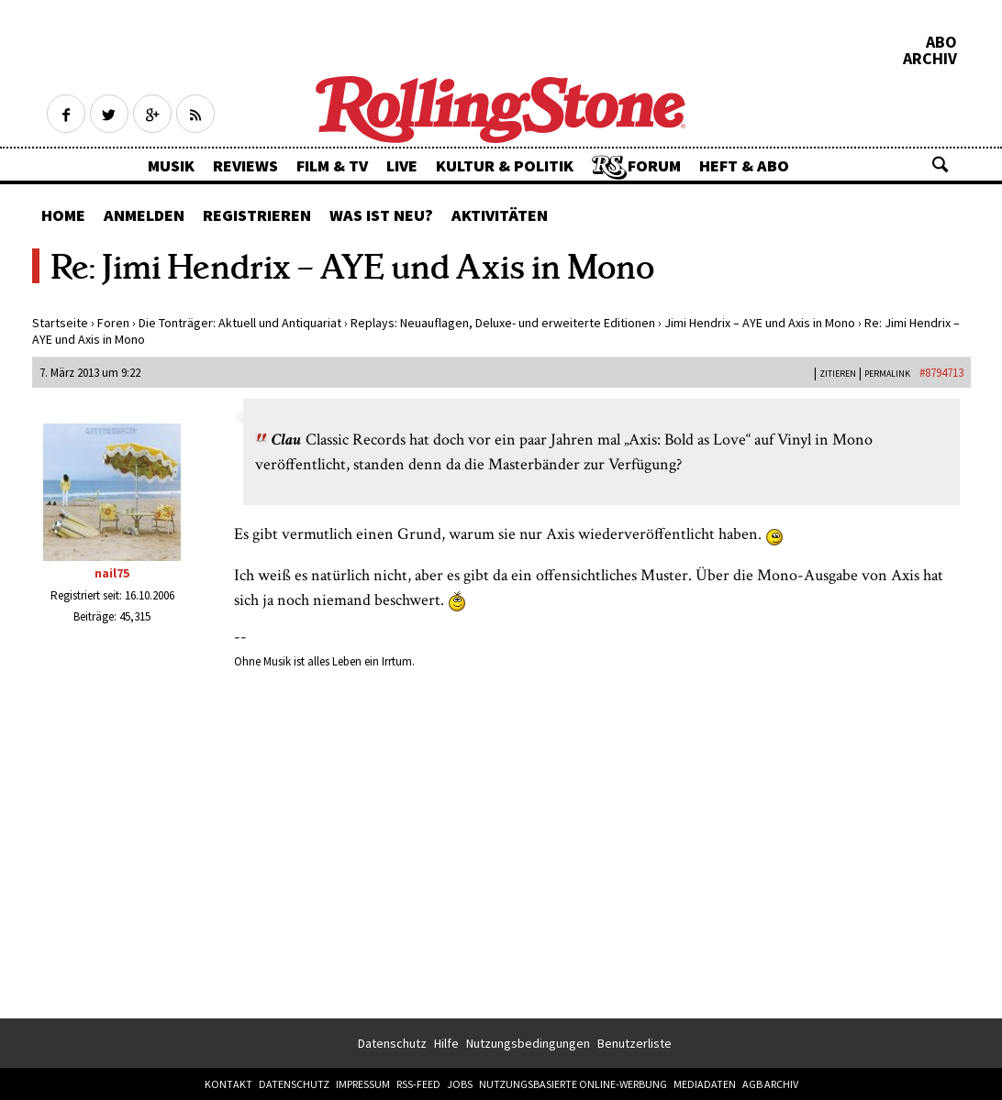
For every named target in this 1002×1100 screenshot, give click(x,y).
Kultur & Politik (504, 165)
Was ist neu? (381, 215)
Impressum (363, 1084)
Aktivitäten (499, 215)
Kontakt (228, 1084)
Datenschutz (392, 1043)
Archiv (930, 58)
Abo (941, 42)
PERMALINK (887, 374)
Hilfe (446, 1043)
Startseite (60, 322)
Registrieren (257, 215)
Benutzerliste (634, 1043)
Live (402, 165)
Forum (654, 165)
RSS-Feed (418, 1084)
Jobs (460, 1084)
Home (63, 215)
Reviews (245, 165)
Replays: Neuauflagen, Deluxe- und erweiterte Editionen (503, 322)
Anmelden (144, 215)
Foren (113, 322)
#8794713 (941, 372)
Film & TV (332, 165)
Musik (171, 165)
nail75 (112, 573)
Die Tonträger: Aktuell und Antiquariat (240, 322)
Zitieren (837, 374)
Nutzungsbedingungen (528, 1043)
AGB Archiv (770, 1084)
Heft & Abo (744, 165)
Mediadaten (705, 1084)
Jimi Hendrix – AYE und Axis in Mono (759, 322)
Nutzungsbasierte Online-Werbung (573, 1084)
